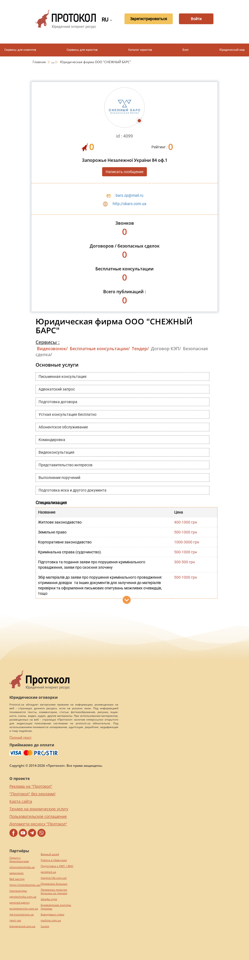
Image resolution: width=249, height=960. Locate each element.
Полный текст (20, 737)
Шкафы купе (49, 899)
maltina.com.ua (51, 920)
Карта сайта (20, 801)
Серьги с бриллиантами (19, 859)
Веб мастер (17, 879)
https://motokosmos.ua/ (25, 885)
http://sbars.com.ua (129, 204)
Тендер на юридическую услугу (38, 808)
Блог (185, 50)
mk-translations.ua (21, 914)
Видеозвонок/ (52, 349)
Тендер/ (140, 349)
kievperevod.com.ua (22, 926)
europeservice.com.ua (23, 908)
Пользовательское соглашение (38, 816)
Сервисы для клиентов (20, 50)
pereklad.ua (48, 872)
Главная (40, 62)
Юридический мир (232, 50)
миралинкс (16, 873)
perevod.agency (19, 902)
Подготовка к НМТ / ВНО (57, 866)
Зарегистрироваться (145, 19)
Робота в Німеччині (54, 860)
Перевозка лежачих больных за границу (54, 891)
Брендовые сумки (52, 914)
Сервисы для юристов (82, 50)
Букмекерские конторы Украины (56, 906)
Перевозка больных (54, 884)
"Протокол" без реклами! (32, 793)
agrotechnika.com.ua (22, 896)
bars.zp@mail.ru (129, 195)
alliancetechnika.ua (22, 867)
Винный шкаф (50, 854)
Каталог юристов (140, 50)
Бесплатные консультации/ (100, 349)
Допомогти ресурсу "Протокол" (38, 823)
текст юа (15, 920)
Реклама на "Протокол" (30, 786)
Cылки (45, 926)
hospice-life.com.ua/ (54, 878)
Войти (195, 19)
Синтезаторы (18, 891)
